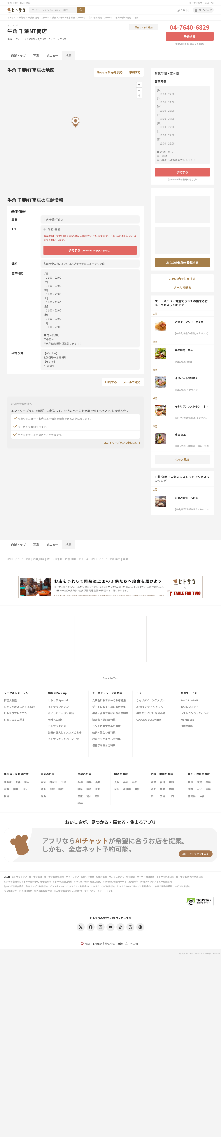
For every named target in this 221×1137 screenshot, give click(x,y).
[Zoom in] (139, 84)
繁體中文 (122, 943)
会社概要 (130, 876)
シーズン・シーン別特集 (107, 693)
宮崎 (208, 789)
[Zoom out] (139, 90)
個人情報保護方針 (43, 890)
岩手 (26, 782)
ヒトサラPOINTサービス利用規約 (134, 886)
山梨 (89, 782)
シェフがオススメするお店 (19, 707)
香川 (162, 782)
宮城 (6, 789)
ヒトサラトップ (19, 876)
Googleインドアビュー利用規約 (155, 881)
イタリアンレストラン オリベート (191, 406)
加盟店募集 (101, 876)
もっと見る (182, 459)
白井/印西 (38, 559)
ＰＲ (139, 693)
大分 (199, 789)
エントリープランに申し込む (121, 442)
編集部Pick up (57, 693)
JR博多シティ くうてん (149, 707)
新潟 (80, 782)
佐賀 (199, 782)
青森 (17, 782)
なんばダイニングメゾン (150, 700)
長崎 (208, 782)
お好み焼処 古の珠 (186, 497)
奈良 (116, 789)
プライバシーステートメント (98, 890)
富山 (89, 796)
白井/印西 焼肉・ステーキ (100, 17)
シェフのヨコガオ (14, 719)
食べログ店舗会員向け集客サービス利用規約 (26, 886)
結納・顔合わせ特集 (103, 732)
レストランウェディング (194, 713)
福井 (80, 803)
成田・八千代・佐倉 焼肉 (105, 559)
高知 (153, 789)
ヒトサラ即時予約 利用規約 (189, 876)
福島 (6, 796)
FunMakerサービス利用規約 (18, 890)
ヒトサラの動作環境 (54, 876)
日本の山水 (186, 726)
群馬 (43, 796)
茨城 (52, 789)
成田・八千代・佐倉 (19, 559)
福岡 (190, 782)
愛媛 (171, 782)
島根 (171, 789)
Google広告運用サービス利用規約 (120, 881)
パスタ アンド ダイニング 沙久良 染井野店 (190, 322)
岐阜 (80, 789)
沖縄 (201, 796)
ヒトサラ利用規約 (165, 876)
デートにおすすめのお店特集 (109, 707)
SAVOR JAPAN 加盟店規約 (87, 881)
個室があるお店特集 (103, 745)
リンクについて (116, 876)
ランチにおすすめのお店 (106, 726)
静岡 (89, 789)
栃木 (61, 789)
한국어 (134, 943)
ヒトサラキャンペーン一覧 (63, 739)
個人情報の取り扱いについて (68, 890)
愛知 (97, 789)
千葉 (63, 782)
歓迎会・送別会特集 (103, 719)
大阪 (116, 782)
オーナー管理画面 (146, 876)
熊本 (190, 789)
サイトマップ (72, 876)
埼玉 (43, 789)
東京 (43, 782)
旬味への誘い (56, 719)
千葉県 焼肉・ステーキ (38, 17)
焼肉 (9, 39)
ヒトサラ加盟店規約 (62, 881)
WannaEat (187, 719)
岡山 (153, 796)
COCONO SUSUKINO (148, 719)
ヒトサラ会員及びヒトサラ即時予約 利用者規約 (27, 881)
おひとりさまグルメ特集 (106, 739)
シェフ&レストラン (16, 693)
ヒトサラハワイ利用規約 (103, 886)
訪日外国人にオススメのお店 (65, 732)
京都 (134, 782)
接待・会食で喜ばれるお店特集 (110, 713)
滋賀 (137, 789)
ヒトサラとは (35, 876)
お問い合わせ (87, 876)
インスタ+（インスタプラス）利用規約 (69, 886)
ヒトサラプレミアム (15, 713)
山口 (171, 796)
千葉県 (22, 17)
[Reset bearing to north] (139, 95)
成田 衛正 (180, 434)
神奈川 (53, 782)
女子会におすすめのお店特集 (109, 700)
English (97, 943)
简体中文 (110, 943)
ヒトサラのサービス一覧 (201, 2)
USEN (7, 876)
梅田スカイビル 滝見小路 (150, 713)
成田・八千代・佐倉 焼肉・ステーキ (68, 17)
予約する (190, 36)
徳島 (153, 782)
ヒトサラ (11, 17)
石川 (97, 796)
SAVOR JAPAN (189, 700)
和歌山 (127, 789)
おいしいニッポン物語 (61, 713)
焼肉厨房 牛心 (184, 350)
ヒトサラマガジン (58, 707)
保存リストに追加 (143, 27)
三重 (80, 796)
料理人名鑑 (10, 700)
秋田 (15, 789)
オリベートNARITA (186, 378)
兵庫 (125, 782)
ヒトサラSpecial (58, 700)
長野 (97, 782)
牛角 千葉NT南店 (123, 17)
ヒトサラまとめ (57, 726)
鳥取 (162, 789)
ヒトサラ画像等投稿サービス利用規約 (171, 886)
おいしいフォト (189, 707)
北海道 (8, 782)
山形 (24, 789)
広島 (162, 796)
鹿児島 (192, 796)
